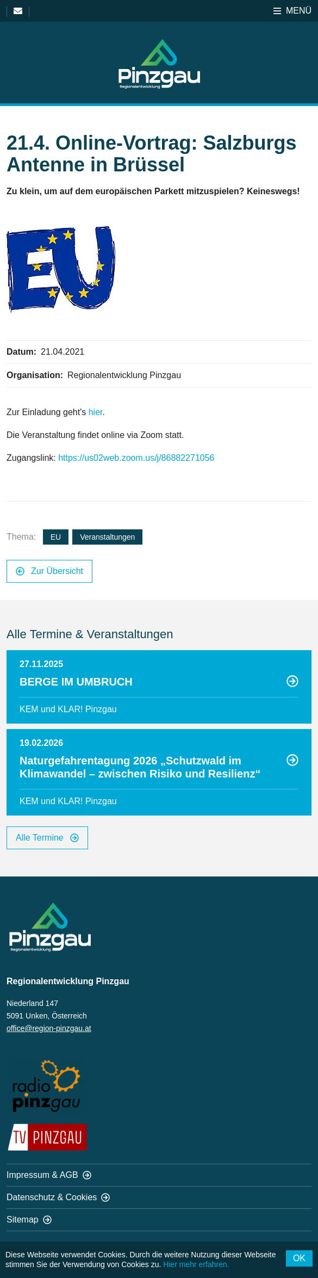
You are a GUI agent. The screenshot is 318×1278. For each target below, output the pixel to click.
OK (299, 1258)
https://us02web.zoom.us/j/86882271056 (136, 457)
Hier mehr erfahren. (196, 1264)
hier (96, 412)
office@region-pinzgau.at (49, 1028)
